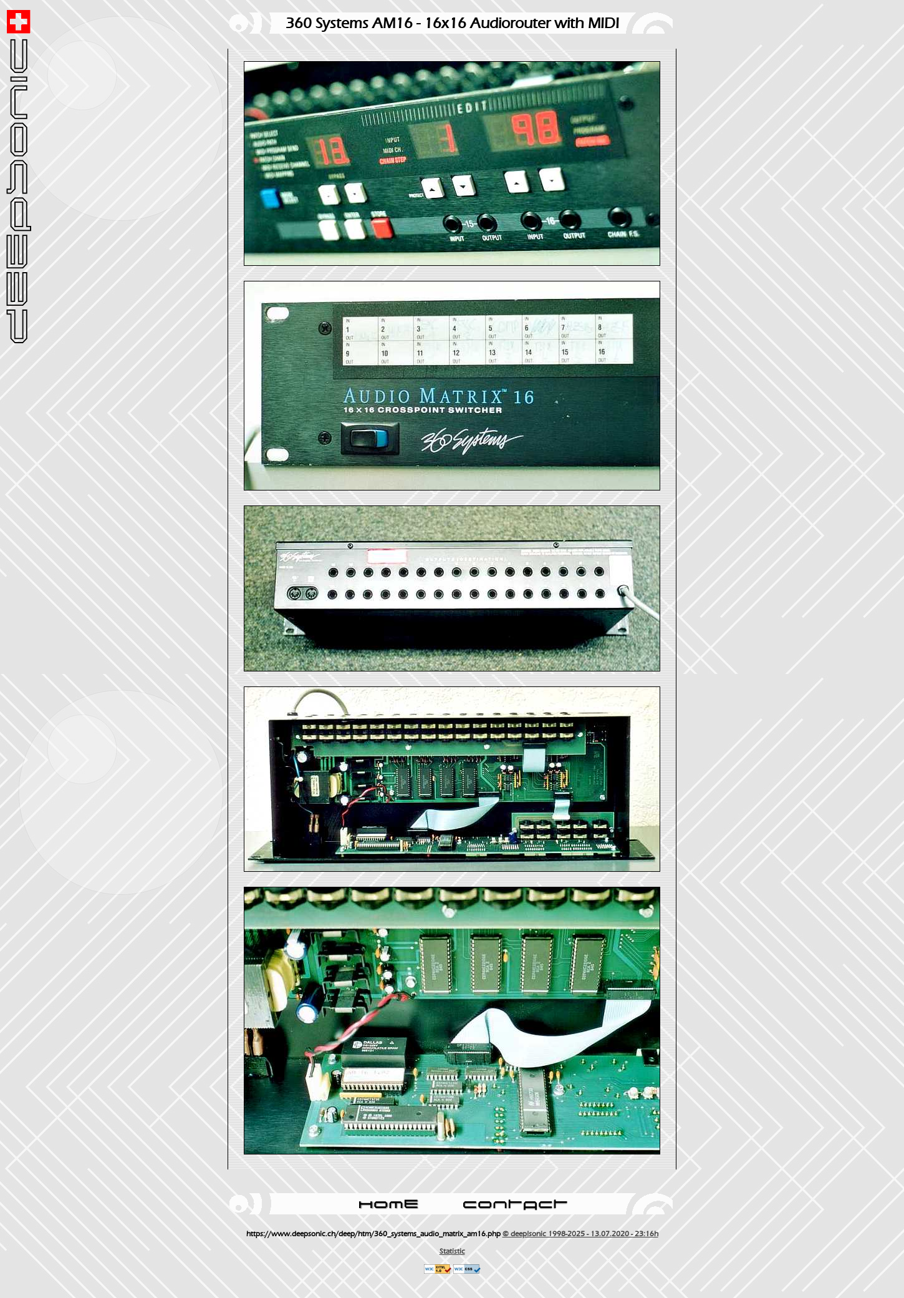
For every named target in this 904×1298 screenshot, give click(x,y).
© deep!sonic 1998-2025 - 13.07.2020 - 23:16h (580, 1233)
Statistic (452, 1251)
